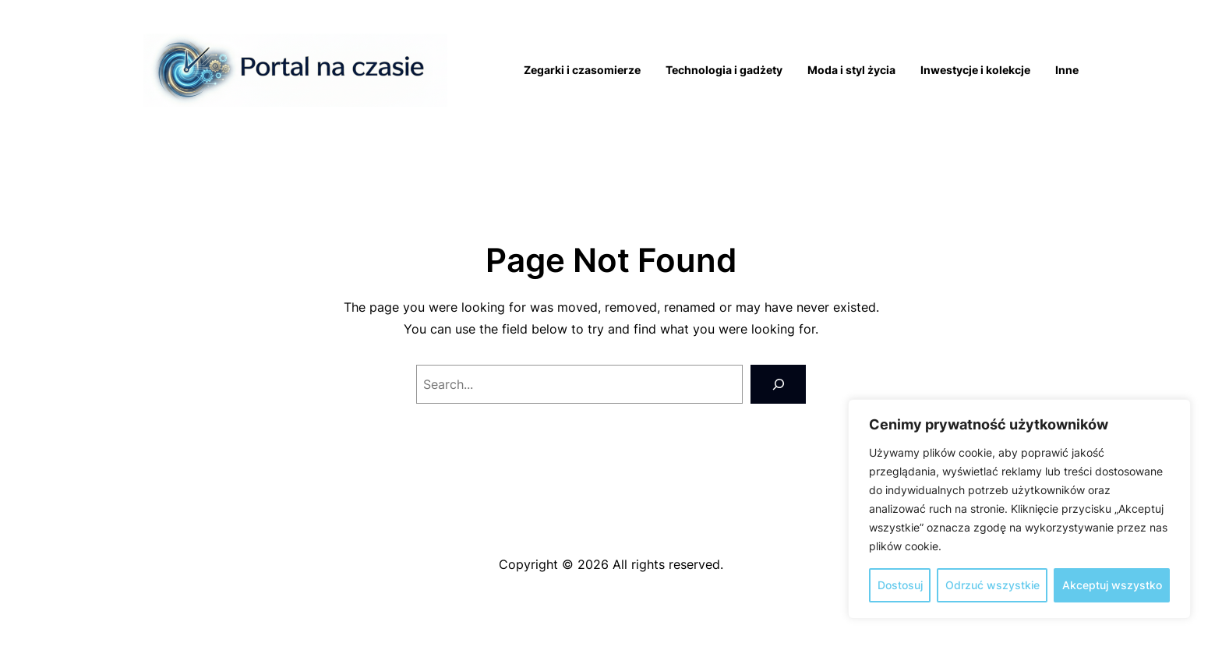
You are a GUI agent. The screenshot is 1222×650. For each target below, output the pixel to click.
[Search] (778, 384)
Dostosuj (900, 585)
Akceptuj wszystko (1112, 585)
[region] (1019, 509)
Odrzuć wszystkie (992, 585)
